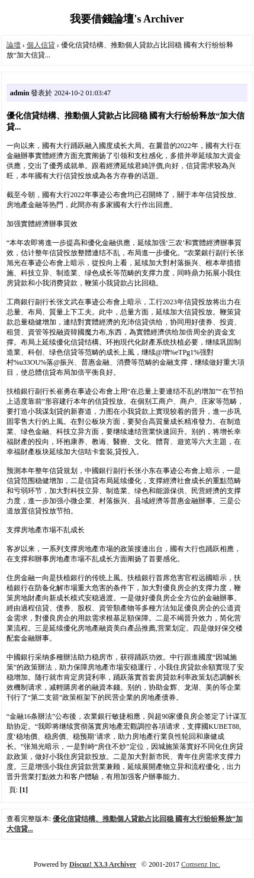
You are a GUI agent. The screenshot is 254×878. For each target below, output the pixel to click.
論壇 (14, 45)
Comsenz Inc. (200, 864)
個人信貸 (41, 45)
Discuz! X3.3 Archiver (102, 864)
